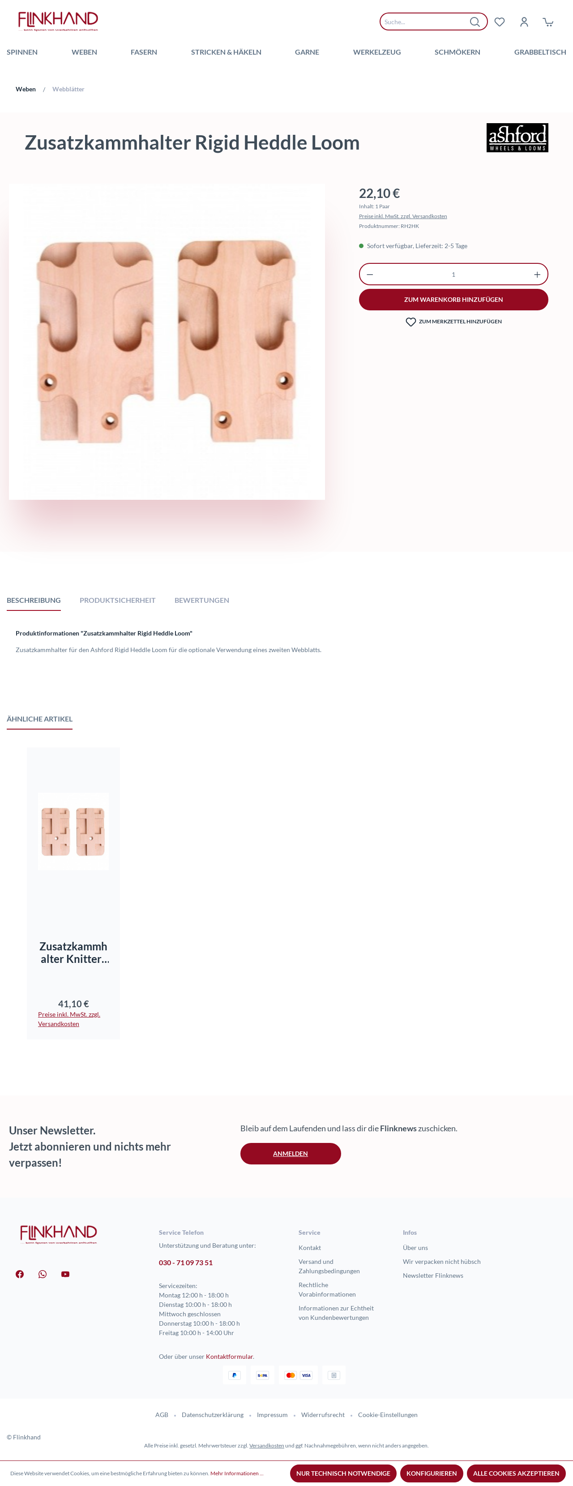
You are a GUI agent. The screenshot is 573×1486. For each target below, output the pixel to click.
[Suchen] (475, 21)
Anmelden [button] (290, 1153)
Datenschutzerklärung (213, 1414)
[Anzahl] (453, 274)
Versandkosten (266, 1445)
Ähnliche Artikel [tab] (40, 718)
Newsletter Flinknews (433, 1275)
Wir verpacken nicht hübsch (442, 1261)
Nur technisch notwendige (343, 1473)
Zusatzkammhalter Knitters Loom (73, 952)
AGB (161, 1414)
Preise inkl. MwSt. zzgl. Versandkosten (403, 216)
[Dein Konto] (523, 21)
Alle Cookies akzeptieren (516, 1473)
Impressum (272, 1414)
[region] (167, 364)
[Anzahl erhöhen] (537, 274)
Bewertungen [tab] (202, 600)
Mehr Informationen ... (237, 1473)
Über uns (415, 1247)
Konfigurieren (431, 1473)
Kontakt (310, 1247)
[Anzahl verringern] (370, 274)
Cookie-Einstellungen (388, 1414)
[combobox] (427, 21)
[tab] (34, 599)
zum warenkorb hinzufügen (453, 299)
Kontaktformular (229, 1356)
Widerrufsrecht (323, 1414)
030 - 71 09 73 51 (186, 1262)
